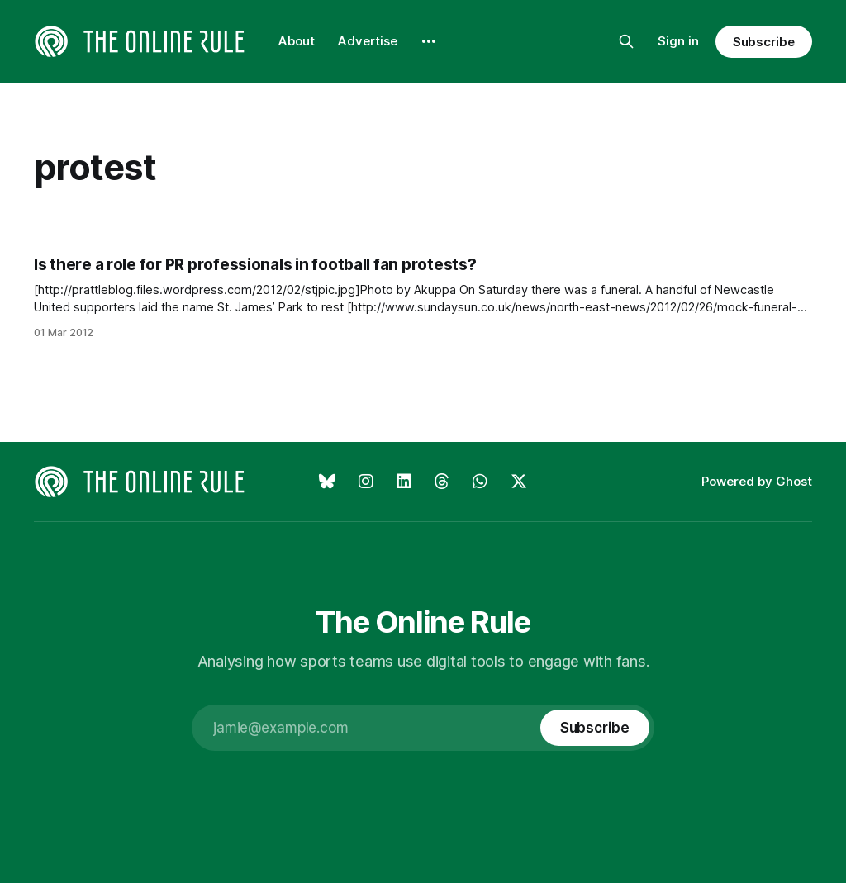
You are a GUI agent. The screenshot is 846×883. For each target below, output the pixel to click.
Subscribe (764, 42)
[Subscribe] (594, 728)
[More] (429, 41)
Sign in (678, 41)
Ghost (794, 481)
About (296, 41)
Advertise (367, 41)
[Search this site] (626, 41)
